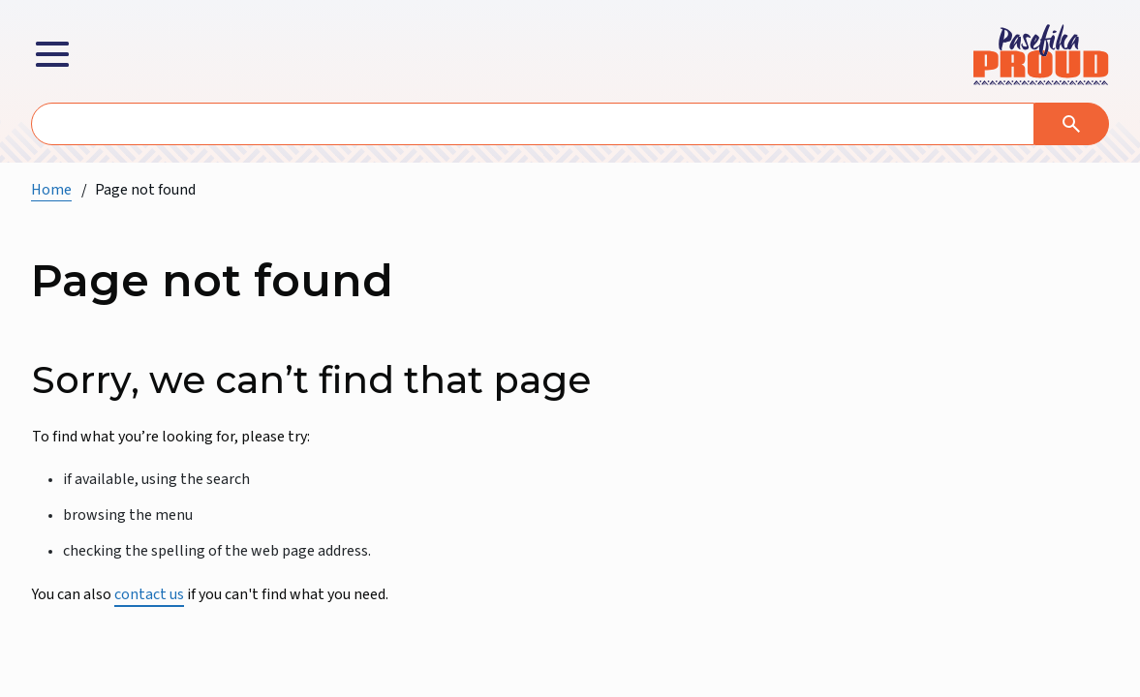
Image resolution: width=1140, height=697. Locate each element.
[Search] (1071, 124)
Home (51, 189)
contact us (149, 594)
